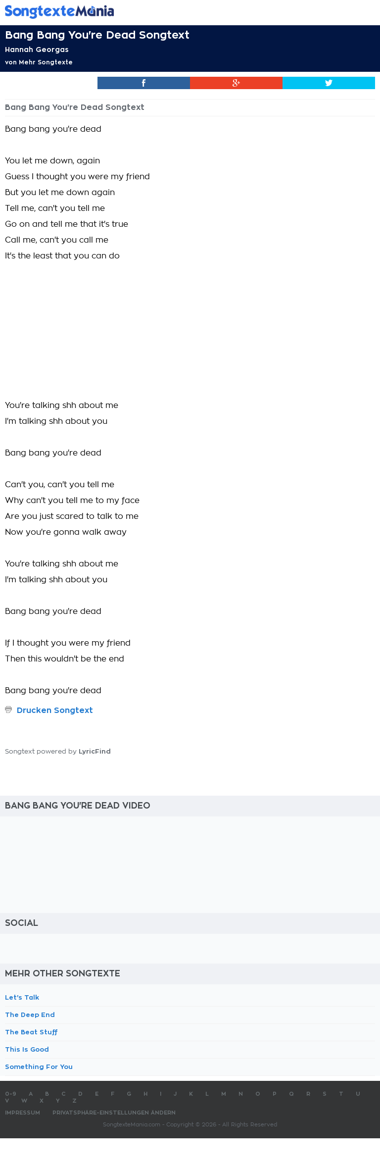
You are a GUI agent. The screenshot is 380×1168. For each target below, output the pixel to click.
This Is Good (27, 1049)
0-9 (10, 1094)
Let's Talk (22, 997)
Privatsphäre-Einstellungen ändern (114, 1113)
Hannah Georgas (37, 49)
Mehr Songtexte (46, 62)
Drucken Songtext (55, 710)
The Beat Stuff (31, 1032)
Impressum (22, 1113)
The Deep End (30, 1015)
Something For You (39, 1067)
